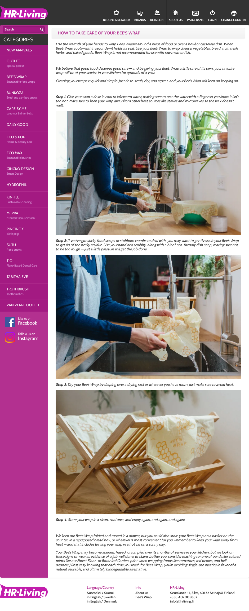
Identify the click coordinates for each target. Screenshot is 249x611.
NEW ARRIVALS (19, 50)
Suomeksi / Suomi (100, 593)
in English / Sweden (101, 597)
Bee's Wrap (143, 597)
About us (141, 593)
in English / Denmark (102, 601)
